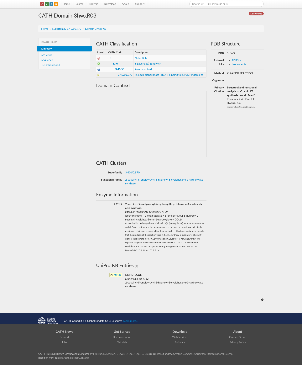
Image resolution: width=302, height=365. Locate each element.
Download (110, 3)
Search (80, 3)
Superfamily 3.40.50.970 (67, 28)
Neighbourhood (50, 64)
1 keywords (256, 13)
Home (66, 3)
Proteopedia (239, 64)
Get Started (122, 332)
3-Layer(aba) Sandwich (147, 63)
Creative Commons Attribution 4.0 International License (202, 353)
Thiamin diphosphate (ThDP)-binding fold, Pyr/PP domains (168, 74)
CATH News (64, 332)
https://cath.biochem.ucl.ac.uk (73, 357)
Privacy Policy (238, 342)
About (125, 3)
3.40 (115, 63)
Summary (46, 48)
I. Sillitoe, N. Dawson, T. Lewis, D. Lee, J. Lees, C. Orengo (123, 353)
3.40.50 (119, 69)
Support (139, 3)
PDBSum (237, 60)
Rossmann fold (143, 69)
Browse (93, 3)
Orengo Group (237, 337)
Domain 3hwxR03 (96, 28)
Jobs (64, 342)
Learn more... (130, 320)
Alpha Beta (140, 58)
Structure (46, 54)
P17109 (115, 275)
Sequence (47, 59)
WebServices (179, 337)
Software (180, 342)
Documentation (122, 337)
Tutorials (122, 342)
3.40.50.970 (125, 74)
